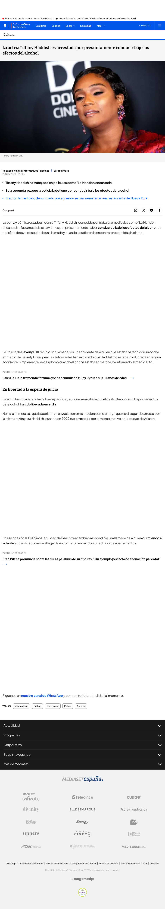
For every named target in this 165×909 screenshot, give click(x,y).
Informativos (21, 706)
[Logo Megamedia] (84, 879)
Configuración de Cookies (83, 863)
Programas (82, 735)
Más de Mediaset (82, 764)
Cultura (37, 706)
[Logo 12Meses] (134, 834)
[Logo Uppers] (31, 834)
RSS (145, 863)
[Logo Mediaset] (82, 781)
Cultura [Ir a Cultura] (9, 35)
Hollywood (53, 706)
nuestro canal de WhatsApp (42, 695)
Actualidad (82, 725)
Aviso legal (11, 863)
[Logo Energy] (82, 821)
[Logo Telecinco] (82, 797)
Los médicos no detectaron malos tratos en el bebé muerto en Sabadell (97, 18)
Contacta (154, 863)
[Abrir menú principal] (159, 25)
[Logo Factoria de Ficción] (134, 809)
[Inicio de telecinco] (5, 25)
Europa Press (61, 170)
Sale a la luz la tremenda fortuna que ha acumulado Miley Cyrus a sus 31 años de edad (68, 378)
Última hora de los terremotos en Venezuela (28, 18)
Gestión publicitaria (131, 863)
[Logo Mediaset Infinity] (31, 797)
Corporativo (82, 745)
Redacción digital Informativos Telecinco (25, 170)
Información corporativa (31, 863)
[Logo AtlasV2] (31, 846)
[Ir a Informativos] (21, 25)
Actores (81, 706)
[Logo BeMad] (134, 821)
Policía (67, 706)
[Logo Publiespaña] (82, 846)
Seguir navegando (82, 754)
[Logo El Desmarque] (82, 809)
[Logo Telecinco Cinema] (82, 834)
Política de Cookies (108, 863)
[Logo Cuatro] (134, 797)
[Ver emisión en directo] (145, 26)
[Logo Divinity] (31, 809)
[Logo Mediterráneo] (134, 846)
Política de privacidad (57, 863)
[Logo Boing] (31, 821)
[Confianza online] (82, 896)
